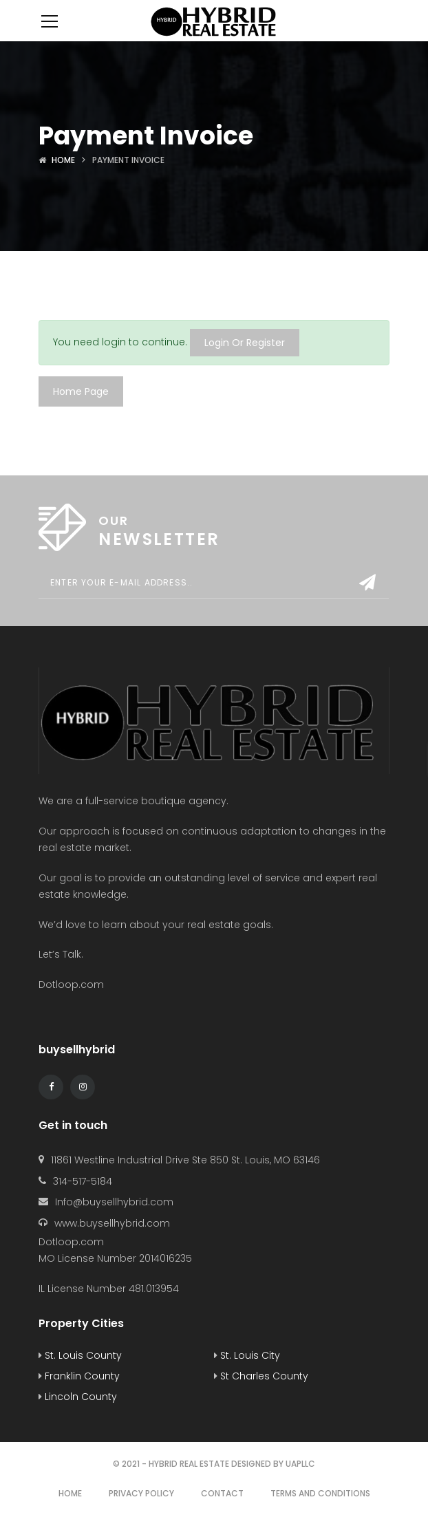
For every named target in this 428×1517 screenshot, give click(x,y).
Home (63, 160)
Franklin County (79, 1376)
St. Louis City (247, 1355)
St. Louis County (80, 1355)
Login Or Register (244, 342)
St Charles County (261, 1376)
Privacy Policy (141, 1493)
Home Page (81, 391)
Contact (222, 1493)
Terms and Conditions (320, 1493)
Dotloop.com (73, 984)
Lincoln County (78, 1396)
